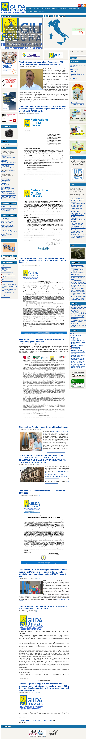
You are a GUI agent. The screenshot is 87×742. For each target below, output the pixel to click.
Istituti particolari (5, 165)
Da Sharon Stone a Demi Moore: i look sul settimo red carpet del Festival (78, 298)
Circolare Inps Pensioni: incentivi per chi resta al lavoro (43, 427)
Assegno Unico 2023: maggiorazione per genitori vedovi (77, 210)
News (72, 333)
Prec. (28, 720)
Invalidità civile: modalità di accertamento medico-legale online (78, 228)
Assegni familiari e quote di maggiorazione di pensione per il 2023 (78, 205)
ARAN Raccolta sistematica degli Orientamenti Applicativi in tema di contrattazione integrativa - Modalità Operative (9, 208)
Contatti (41, 11)
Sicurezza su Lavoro (74, 8)
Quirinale (3, 265)
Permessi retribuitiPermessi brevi (5, 181)
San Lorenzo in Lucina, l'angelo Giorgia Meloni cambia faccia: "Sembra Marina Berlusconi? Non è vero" (78, 291)
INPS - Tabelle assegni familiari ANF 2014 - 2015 (78, 312)
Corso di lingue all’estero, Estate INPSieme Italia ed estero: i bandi (78, 215)
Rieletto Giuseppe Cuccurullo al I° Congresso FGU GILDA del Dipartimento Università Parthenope (41, 63)
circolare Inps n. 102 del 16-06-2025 (56, 452)
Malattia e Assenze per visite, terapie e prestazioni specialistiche (8, 159)
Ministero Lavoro (6, 282)
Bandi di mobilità (32, 11)
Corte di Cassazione (6, 270)
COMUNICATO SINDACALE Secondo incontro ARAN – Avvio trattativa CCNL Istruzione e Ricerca (78, 342)
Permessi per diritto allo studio (5, 184)
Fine (50, 720)
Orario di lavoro (5, 166)
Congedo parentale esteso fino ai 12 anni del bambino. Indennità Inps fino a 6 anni (78, 308)
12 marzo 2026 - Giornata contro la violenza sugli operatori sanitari (78, 351)
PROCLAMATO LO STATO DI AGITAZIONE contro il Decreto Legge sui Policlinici (41, 340)
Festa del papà (75, 347)
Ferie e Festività (5, 178)
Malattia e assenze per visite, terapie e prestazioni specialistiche (78, 232)
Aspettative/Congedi (6, 155)
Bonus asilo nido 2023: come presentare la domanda (77, 200)
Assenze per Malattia (6, 179)
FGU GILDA (73, 78)
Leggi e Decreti (45, 8)
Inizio (23, 720)
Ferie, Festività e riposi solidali (8, 162)
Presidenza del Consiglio (7, 272)
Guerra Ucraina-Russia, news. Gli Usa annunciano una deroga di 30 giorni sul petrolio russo (78, 276)
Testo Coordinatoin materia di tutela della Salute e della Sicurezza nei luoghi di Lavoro (7, 220)
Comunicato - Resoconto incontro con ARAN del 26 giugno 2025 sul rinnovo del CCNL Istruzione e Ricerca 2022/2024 (43, 260)
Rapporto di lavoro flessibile (8, 167)
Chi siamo (36, 8)
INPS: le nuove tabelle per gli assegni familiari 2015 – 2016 (77, 317)
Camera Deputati (5, 269)
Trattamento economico (7, 169)
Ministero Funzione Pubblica (9, 284)
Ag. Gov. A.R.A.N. (5, 297)
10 (43, 720)
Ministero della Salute (7, 281)
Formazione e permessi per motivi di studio (78, 236)
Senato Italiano (4, 268)
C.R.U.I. (3, 295)
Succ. (41, 33)
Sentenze (63, 8)
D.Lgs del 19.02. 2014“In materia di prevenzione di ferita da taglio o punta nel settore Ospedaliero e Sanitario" (9, 233)
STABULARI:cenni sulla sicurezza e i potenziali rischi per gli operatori (8, 226)
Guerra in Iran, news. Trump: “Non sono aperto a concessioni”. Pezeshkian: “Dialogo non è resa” (78, 268)
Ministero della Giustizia (8, 292)
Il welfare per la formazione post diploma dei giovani (78, 220)
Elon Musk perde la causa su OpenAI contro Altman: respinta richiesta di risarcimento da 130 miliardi (78, 284)
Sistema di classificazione (7, 164)
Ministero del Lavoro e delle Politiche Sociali (9, 290)
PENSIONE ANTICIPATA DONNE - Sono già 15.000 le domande (78, 321)
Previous (2, 33)
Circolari (55, 8)
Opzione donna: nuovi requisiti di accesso (77, 223)
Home (29, 8)
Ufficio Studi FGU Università (75, 70)
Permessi (3, 161)
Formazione (4, 156)
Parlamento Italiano (6, 267)
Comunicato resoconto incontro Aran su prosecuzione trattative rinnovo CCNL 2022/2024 (43, 607)
